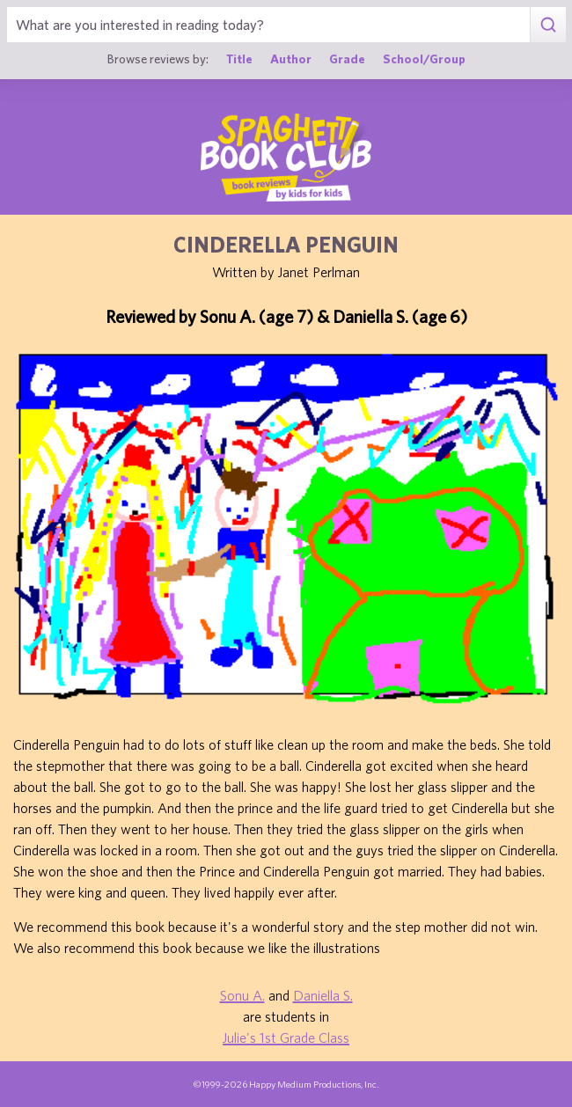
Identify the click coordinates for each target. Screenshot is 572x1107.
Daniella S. (323, 995)
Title (239, 58)
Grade (347, 58)
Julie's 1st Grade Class (286, 1037)
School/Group (424, 58)
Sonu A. (242, 995)
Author (291, 58)
